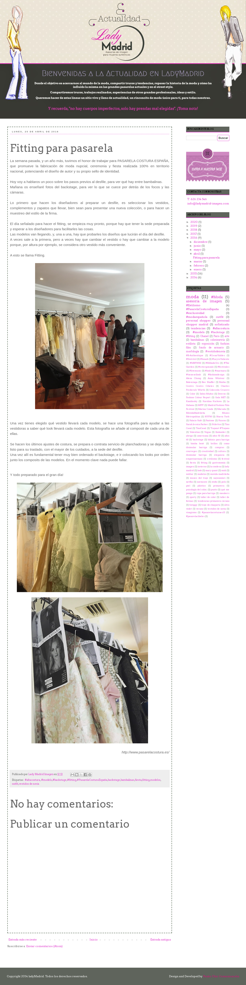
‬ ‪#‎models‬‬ (46, 780)
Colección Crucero (219, 390)
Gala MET (220, 397)
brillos (214, 443)
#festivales (223, 367)
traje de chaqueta (210, 505)
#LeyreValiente (220, 359)
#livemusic (195, 370)
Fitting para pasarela (206, 257)
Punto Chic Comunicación (221, 976)
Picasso (222, 420)
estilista (190, 343)
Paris (216, 336)
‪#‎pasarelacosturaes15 (213, 512)
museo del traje (199, 478)
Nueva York (222, 416)
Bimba (222, 382)
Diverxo (222, 393)
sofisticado (222, 324)
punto (214, 489)
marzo (198, 261)
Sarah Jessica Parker (197, 424)
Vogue (207, 432)
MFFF (201, 405)
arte (227, 336)
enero (198, 269)
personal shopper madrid (207, 322)
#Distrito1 (191, 359)
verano (199, 508)
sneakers (224, 493)
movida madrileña (219, 474)
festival (225, 458)
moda (192, 296)
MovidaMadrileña (195, 413)
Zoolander (220, 432)
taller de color (208, 497)
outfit (15, 783)
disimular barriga (196, 455)
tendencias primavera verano (214, 501)
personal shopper (198, 320)
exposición (208, 343)
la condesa (215, 466)
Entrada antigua (160, 939)
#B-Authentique (194, 355)
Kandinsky (191, 401)
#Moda (217, 297)
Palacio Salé (196, 420)
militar (189, 474)
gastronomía (219, 462)
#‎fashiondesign (216, 374)
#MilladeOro (212, 363)
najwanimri (219, 478)
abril (197, 253)
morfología (192, 351)
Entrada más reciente (22, 939)
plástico (201, 485)
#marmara (220, 370)
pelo (223, 482)
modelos (155, 780)
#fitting (71, 780)
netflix (189, 482)
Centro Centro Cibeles (200, 386)
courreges (191, 451)
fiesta (138, 780)
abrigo (189, 435)
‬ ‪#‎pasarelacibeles (195, 516)
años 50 (216, 435)
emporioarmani (194, 458)
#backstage (60, 780)
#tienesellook (193, 374)
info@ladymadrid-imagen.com (208, 203)
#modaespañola (196, 317)
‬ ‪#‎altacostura (32, 780)
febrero (199, 265)
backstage (114, 780)
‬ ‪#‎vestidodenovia (214, 351)
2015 (193, 273)
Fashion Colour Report (198, 397)
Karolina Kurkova (212, 401)
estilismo (212, 458)
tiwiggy (193, 505)
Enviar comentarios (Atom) (44, 946)
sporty (193, 497)
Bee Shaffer (208, 382)
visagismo (191, 512)
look (199, 470)
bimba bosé (197, 443)
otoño (214, 482)
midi (223, 470)
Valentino (195, 432)
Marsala (221, 409)
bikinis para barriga (218, 439)
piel (188, 485)
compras (219, 447)
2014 (194, 277)
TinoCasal (201, 428)
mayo (198, 249)
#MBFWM (195, 363)
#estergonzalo (206, 367)
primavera (218, 485)
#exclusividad (195, 313)
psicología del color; (196, 489)
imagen (190, 466)
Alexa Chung (193, 378)
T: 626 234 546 (197, 199)
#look (208, 370)
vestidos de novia (29, 783)
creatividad (208, 451)
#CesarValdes (217, 355)
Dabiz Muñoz (207, 393)
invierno (202, 466)
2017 (193, 233)
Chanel (204, 336)
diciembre (201, 241)
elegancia (219, 455)
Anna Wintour (216, 378)
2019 (194, 225)
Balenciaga (191, 382)
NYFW (208, 416)
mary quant (211, 470)
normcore (202, 482)
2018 (194, 229)
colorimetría (217, 339)
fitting (146, 780)
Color (192, 393)
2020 (194, 222)
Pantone (210, 420)
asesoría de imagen (204, 301)
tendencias (198, 328)
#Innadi (204, 359)
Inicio (94, 939)
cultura (222, 451)
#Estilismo (193, 305)
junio (198, 245)
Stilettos (216, 424)
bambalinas (127, 780)
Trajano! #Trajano (219, 428)
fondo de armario (211, 347)
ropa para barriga (206, 493)
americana (202, 435)
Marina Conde (205, 409)
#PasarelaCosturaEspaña (92, 780)
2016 (194, 237)
